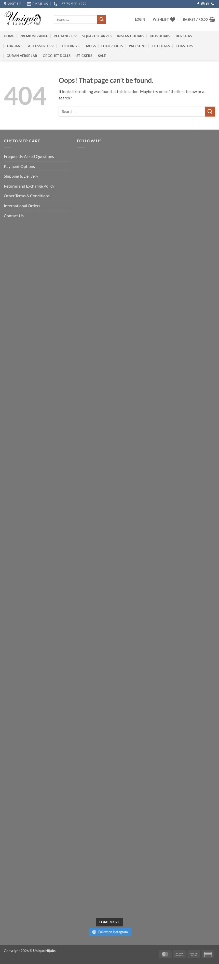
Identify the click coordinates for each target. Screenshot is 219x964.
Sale (102, 56)
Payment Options (19, 166)
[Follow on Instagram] (202, 4)
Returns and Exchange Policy (29, 185)
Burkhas (184, 36)
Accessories (41, 46)
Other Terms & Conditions (27, 195)
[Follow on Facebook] (198, 4)
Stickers (84, 56)
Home (9, 36)
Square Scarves (97, 36)
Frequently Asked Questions (29, 156)
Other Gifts (112, 46)
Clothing (70, 46)
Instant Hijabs (130, 36)
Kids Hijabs (160, 36)
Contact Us (14, 215)
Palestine (137, 46)
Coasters (184, 46)
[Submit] (101, 19)
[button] (140, 19)
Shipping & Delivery (21, 176)
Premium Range (34, 36)
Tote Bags (161, 46)
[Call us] (212, 4)
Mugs (91, 46)
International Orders (22, 205)
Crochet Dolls (57, 56)
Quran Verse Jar (22, 56)
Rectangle (65, 35)
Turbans (14, 46)
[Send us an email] (207, 4)
